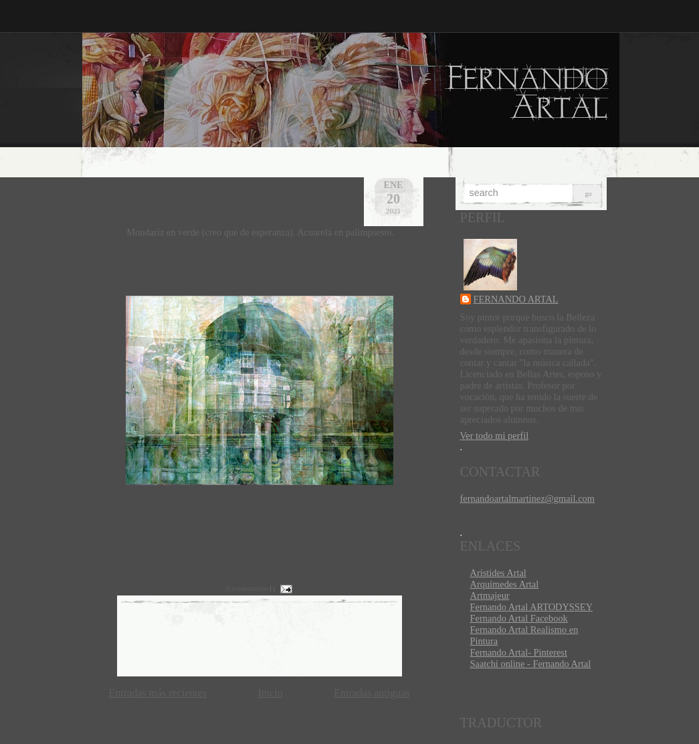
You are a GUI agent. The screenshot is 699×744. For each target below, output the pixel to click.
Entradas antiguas (371, 693)
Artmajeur (490, 595)
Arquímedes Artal (504, 584)
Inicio (270, 693)
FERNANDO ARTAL (516, 299)
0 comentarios (247, 588)
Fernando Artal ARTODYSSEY (531, 606)
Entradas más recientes (158, 693)
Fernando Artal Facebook (519, 618)
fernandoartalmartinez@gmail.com (527, 498)
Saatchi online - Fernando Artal (530, 663)
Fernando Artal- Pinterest (518, 652)
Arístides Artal (498, 572)
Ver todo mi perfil (494, 435)
